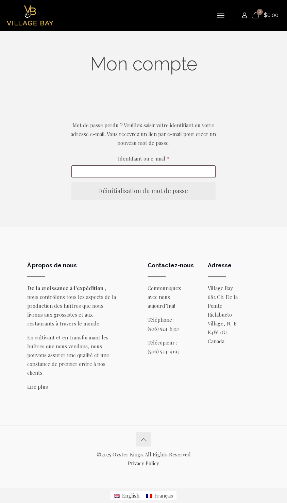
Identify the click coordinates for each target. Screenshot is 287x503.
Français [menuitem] (163, 495)
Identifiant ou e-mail (156, 157)
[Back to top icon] (143, 439)
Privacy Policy (143, 463)
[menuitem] (127, 496)
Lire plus (37, 386)
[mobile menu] (220, 15)
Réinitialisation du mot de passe (143, 191)
